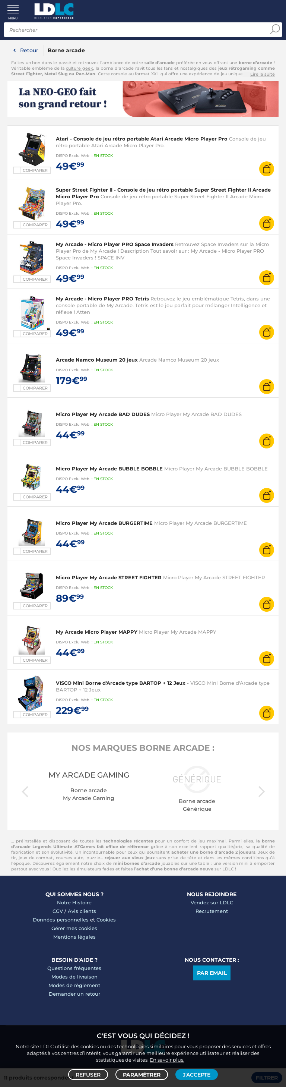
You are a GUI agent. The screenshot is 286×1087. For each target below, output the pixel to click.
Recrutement (212, 911)
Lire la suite (262, 74)
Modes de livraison (74, 977)
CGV (58, 911)
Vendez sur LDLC (212, 902)
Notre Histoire (74, 902)
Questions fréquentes (74, 968)
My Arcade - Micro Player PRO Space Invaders (115, 244)
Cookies (106, 920)
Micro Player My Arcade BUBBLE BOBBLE (109, 469)
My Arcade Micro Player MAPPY (96, 632)
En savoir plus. (167, 1059)
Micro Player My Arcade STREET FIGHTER (109, 577)
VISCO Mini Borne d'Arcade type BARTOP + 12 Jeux (120, 683)
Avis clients (82, 911)
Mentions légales (74, 937)
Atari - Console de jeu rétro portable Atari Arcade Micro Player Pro (142, 139)
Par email (212, 973)
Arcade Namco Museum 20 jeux (97, 360)
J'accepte (196, 1074)
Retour (29, 50)
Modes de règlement (74, 985)
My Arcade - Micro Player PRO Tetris (102, 299)
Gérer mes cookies (74, 928)
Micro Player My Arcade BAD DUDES (103, 414)
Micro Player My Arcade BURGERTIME (104, 523)
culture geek (79, 68)
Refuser (88, 1074)
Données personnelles (61, 920)
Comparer (35, 170)
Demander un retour (74, 994)
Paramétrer (142, 1074)
